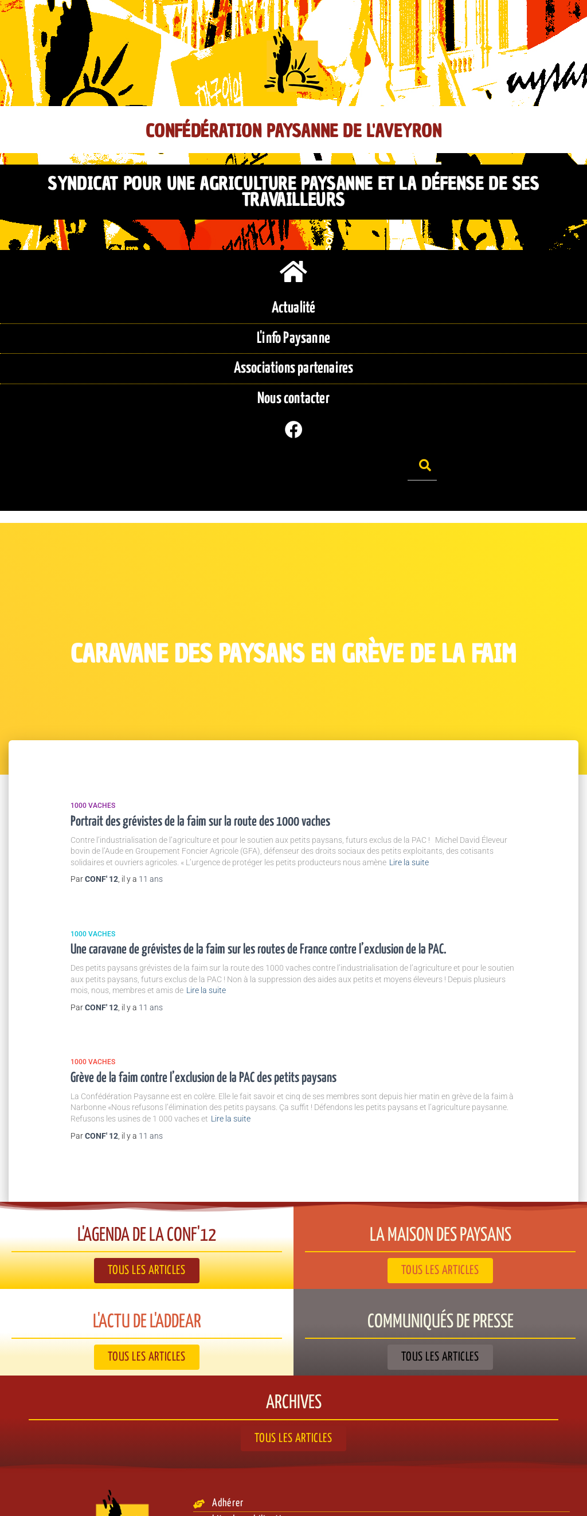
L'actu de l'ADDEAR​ (146, 1261)
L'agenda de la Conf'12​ (147, 1174)
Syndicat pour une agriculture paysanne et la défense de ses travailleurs (293, 184)
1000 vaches (93, 745)
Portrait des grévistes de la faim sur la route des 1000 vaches (200, 761)
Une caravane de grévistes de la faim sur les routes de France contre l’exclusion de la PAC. (259, 889)
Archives (293, 1342)
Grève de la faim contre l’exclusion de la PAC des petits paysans (203, 1017)
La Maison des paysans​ (440, 1174)
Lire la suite (409, 801)
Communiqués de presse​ (440, 1261)
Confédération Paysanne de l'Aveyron (293, 131)
